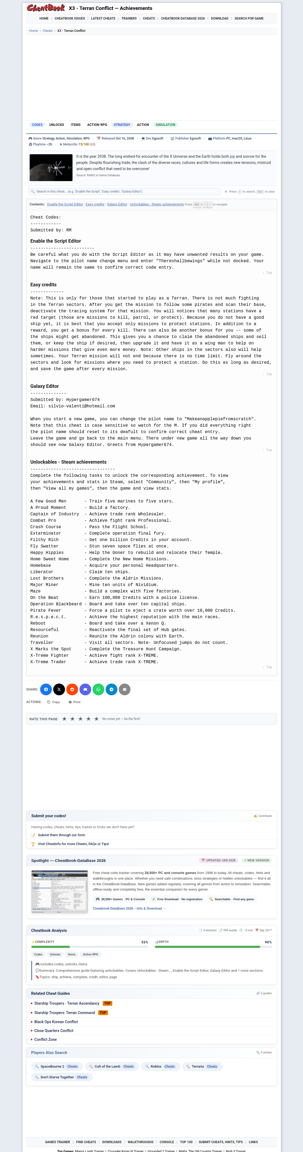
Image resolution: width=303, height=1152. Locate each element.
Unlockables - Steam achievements (157, 204)
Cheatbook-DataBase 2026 (183, 18)
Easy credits (95, 204)
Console (167, 1141)
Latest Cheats (103, 18)
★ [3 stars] (80, 718)
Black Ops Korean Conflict (56, 1021)
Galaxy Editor (117, 204)
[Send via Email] (124, 689)
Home (44, 18)
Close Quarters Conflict (54, 1029)
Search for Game (249, 18)
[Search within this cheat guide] (127, 191)
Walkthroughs (141, 1141)
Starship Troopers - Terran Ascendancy (66, 1002)
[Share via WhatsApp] (98, 689)
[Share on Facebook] (46, 689)
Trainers (129, 18)
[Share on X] (59, 689)
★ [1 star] (64, 718)
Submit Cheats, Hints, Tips (221, 1141)
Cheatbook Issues (70, 18)
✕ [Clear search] (225, 191)
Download (219, 18)
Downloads (112, 1141)
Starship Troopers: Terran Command (64, 1012)
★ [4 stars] (88, 718)
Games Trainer (57, 1141)
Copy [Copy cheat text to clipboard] (54, 701)
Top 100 (186, 1141)
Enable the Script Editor (65, 204)
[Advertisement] (151, 77)
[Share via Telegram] (111, 689)
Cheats (149, 18)
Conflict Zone (45, 1038)
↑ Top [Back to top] (267, 273)
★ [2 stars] (72, 718)
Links (253, 1141)
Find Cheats (86, 1141)
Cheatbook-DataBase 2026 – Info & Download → (129, 907)
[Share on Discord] (85, 689)
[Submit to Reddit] (72, 689)
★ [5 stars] (96, 718)
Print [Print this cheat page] (76, 701)
